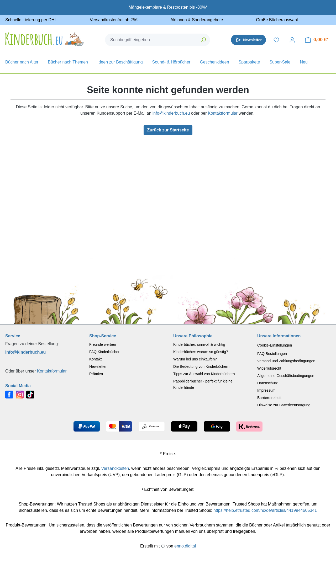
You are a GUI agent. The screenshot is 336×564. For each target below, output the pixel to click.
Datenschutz (267, 383)
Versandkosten (115, 468)
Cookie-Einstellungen (274, 345)
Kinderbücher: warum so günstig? (200, 352)
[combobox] (151, 40)
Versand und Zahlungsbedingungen (286, 361)
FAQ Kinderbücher (104, 352)
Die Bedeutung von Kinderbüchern (201, 366)
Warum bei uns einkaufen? (195, 359)
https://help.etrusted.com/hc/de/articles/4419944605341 (265, 510)
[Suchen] (203, 40)
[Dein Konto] (292, 39)
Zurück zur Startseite (168, 130)
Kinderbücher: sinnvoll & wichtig (199, 344)
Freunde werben (102, 344)
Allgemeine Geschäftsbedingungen (285, 376)
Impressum (266, 390)
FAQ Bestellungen (272, 354)
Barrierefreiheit (269, 398)
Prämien (96, 374)
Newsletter (98, 366)
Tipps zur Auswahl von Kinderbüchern (204, 374)
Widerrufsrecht (269, 368)
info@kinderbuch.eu (171, 113)
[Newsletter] (248, 40)
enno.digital (185, 546)
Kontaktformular (223, 113)
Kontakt (95, 359)
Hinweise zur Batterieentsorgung (283, 405)
